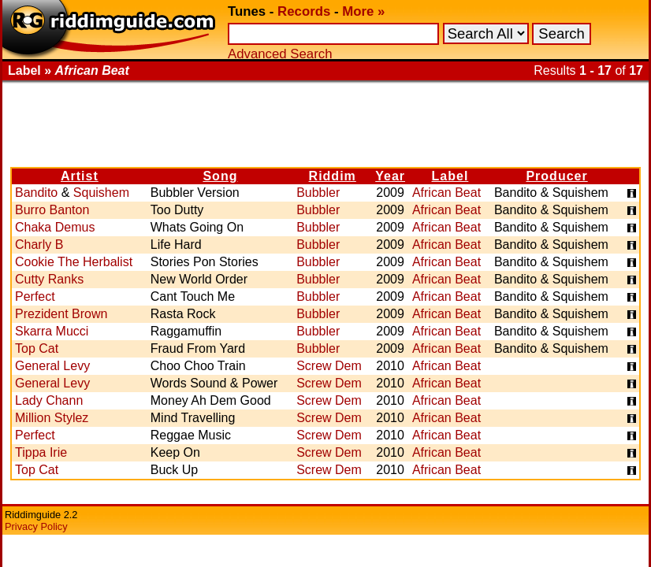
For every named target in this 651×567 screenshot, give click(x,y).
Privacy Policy (36, 526)
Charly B (39, 244)
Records (303, 11)
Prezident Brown (61, 314)
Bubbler (318, 192)
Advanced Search (280, 53)
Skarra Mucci (51, 331)
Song (220, 176)
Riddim (332, 176)
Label (450, 176)
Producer (556, 176)
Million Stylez (51, 417)
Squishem (101, 192)
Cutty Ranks (49, 279)
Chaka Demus (55, 227)
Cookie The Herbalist (73, 262)
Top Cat (36, 348)
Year (390, 176)
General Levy (52, 365)
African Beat (446, 192)
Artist (80, 176)
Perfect (35, 296)
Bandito (36, 192)
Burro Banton (52, 210)
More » (363, 11)
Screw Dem (329, 365)
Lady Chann (49, 400)
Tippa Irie (41, 452)
